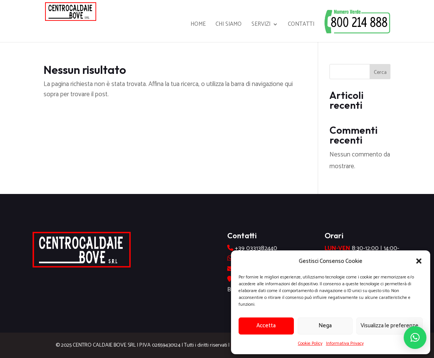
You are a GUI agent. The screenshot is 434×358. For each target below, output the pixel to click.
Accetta (266, 325)
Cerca (380, 72)
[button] (419, 261)
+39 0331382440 (256, 248)
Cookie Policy (310, 343)
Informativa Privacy (345, 343)
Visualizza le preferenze (389, 325)
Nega (325, 325)
